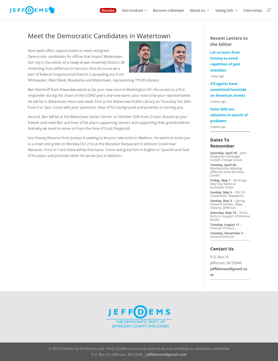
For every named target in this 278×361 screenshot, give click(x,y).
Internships (252, 11)
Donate (108, 10)
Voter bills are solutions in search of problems (229, 115)
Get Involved (132, 11)
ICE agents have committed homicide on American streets (228, 89)
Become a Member (168, 11)
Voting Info (224, 11)
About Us (197, 11)
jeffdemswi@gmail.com (166, 354)
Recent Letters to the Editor (229, 41)
